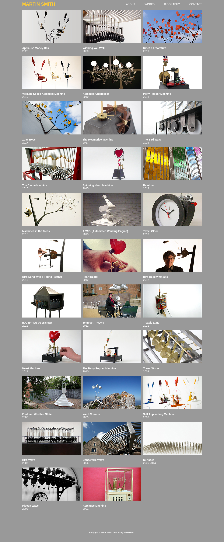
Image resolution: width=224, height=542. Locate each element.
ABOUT (130, 4)
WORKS (150, 4)
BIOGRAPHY (172, 4)
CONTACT (195, 4)
